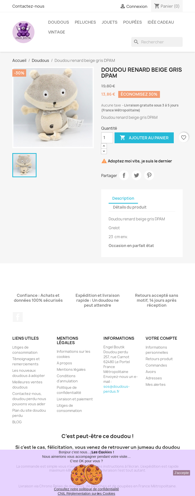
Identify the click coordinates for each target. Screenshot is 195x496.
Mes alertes (156, 384)
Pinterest (149, 175)
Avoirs (151, 371)
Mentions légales (71, 369)
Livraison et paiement (75, 399)
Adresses (154, 378)
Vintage (56, 32)
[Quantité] (107, 137)
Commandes (156, 365)
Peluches (85, 22)
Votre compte (161, 338)
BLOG (17, 422)
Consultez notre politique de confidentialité (86, 489)
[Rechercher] (157, 42)
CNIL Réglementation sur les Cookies (86, 494)
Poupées (132, 22)
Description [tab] (123, 198)
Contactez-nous (28, 6)
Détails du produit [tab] (130, 207)
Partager (124, 175)
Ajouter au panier (144, 138)
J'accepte (181, 473)
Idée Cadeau (161, 22)
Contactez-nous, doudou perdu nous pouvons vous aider (29, 398)
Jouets (109, 22)
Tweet (136, 175)
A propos (64, 363)
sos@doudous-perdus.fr (116, 389)
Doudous (58, 22)
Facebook (18, 317)
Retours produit (159, 358)
